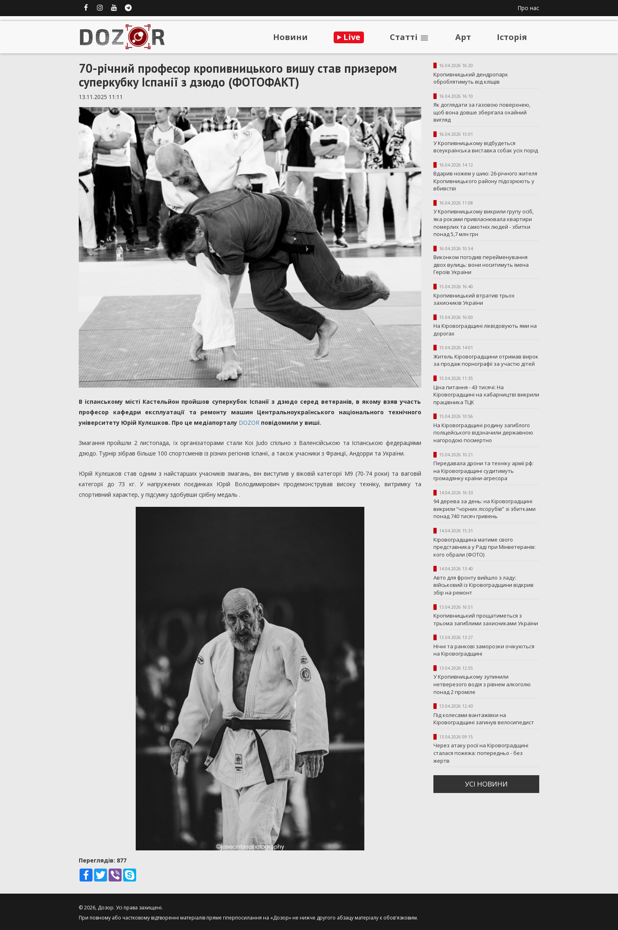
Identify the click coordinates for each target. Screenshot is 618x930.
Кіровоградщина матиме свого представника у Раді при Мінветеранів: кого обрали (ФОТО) (484, 547)
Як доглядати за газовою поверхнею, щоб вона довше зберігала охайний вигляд (481, 112)
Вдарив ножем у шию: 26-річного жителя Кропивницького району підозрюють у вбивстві (485, 181)
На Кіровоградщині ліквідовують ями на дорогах (485, 329)
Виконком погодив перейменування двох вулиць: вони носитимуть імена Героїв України (481, 264)
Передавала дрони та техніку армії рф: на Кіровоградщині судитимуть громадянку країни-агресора (483, 471)
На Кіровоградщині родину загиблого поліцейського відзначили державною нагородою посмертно (483, 433)
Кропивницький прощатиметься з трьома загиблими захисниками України (485, 619)
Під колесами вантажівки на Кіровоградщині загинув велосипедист (483, 718)
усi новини (486, 784)
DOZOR (249, 422)
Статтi (409, 37)
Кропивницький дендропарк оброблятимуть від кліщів (470, 78)
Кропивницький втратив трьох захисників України (474, 299)
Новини (290, 37)
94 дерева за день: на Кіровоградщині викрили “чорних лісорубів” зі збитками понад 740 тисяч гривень (484, 509)
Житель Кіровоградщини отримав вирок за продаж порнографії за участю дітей (485, 360)
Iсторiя (512, 37)
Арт (463, 37)
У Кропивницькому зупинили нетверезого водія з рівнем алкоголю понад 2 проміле (482, 684)
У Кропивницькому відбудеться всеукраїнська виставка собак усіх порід (485, 146)
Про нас (528, 8)
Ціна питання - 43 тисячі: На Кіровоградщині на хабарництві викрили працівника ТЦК (486, 395)
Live (348, 37)
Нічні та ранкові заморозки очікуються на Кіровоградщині (483, 650)
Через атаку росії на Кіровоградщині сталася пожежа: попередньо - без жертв (480, 753)
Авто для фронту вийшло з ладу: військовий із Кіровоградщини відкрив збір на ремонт (483, 585)
